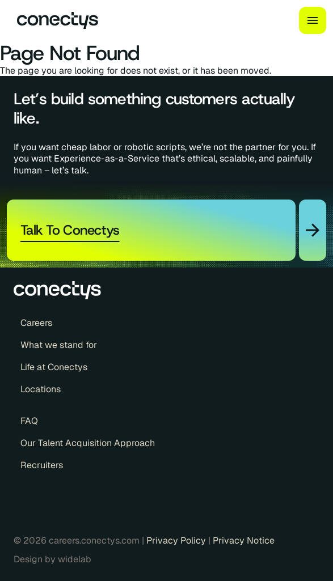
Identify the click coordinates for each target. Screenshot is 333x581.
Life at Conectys (53, 367)
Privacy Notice (244, 540)
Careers (36, 323)
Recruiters (41, 465)
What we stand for (58, 345)
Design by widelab (52, 559)
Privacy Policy (177, 540)
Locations (40, 389)
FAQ (29, 421)
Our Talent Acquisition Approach (87, 443)
